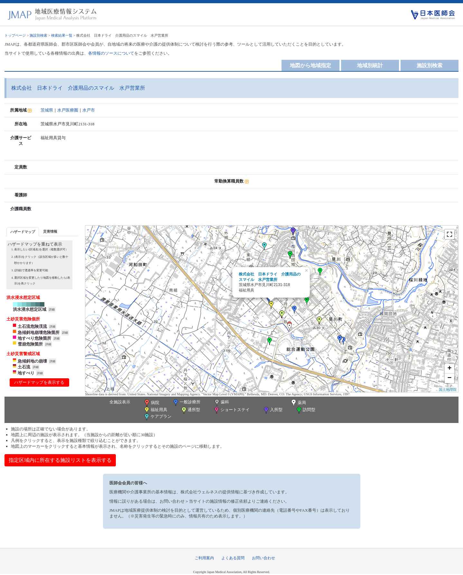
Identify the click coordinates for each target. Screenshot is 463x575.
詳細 (52, 309)
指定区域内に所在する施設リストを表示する (60, 460)
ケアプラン (157, 417)
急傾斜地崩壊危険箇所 (39, 332)
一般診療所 (186, 402)
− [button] (450, 378)
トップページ (15, 35)
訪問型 (305, 410)
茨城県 (47, 110)
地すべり (26, 373)
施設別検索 (38, 35)
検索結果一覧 (61, 35)
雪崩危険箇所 (30, 344)
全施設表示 (119, 402)
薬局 (298, 403)
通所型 (190, 410)
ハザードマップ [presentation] (22, 232)
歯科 (221, 402)
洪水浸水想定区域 (29, 309)
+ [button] (450, 368)
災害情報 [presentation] (50, 231)
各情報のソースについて (111, 53)
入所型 (272, 410)
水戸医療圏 (67, 110)
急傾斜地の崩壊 (32, 361)
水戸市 (88, 110)
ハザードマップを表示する (39, 382)
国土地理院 (448, 389)
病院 (151, 403)
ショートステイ (231, 410)
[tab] (22, 231)
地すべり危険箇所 (34, 338)
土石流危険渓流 (32, 326)
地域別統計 (370, 65)
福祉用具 (155, 410)
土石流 (24, 366)
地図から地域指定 (310, 65)
